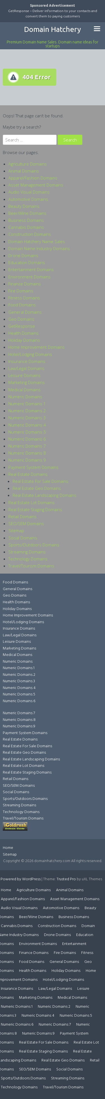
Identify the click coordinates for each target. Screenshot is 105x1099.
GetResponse (21, 326)
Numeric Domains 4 (27, 425)
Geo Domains (21, 319)
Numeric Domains (25, 396)
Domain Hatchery (52, 29)
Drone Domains (23, 255)
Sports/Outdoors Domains (33, 545)
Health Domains (23, 333)
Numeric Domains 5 (27, 432)
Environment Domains (29, 277)
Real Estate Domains (28, 474)
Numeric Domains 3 (27, 417)
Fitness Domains (24, 298)
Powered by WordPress (21, 879)
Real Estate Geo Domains (37, 488)
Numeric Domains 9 (27, 460)
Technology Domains (28, 559)
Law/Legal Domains (26, 368)
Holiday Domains (24, 340)
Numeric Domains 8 (27, 453)
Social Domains (22, 538)
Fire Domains (20, 291)
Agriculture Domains (27, 164)
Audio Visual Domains (29, 192)
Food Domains (22, 305)
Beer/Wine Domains (27, 213)
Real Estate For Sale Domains (40, 481)
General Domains (25, 312)
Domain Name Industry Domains (39, 248)
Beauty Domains (23, 206)
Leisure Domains (24, 375)
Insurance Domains (26, 361)
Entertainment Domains (31, 269)
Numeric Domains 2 (27, 410)
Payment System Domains (33, 467)
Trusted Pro (66, 879)
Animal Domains (23, 171)
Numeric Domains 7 (27, 446)
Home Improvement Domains (36, 347)
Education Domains (26, 262)
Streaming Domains (27, 552)
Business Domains (26, 220)
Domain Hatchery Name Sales (36, 241)
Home (8, 848)
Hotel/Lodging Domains (30, 354)
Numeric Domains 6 (27, 439)
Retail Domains (22, 516)
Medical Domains (24, 389)
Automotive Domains (28, 199)
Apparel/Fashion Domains (32, 178)
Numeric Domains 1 (27, 403)
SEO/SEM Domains (26, 523)
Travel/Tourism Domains (31, 566)
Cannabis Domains (26, 227)
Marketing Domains (26, 382)
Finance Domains (24, 284)
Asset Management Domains (35, 185)
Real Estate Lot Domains (31, 502)
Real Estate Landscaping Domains (44, 495)
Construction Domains (29, 234)
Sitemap (16, 530)
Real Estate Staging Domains (35, 509)
